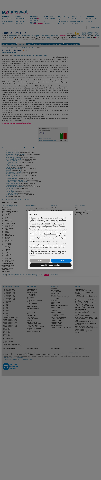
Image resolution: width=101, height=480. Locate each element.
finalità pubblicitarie (50, 234)
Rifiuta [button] (40, 260)
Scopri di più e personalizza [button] (50, 265)
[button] (70, 214)
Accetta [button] (61, 260)
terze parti (61, 224)
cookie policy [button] (55, 222)
